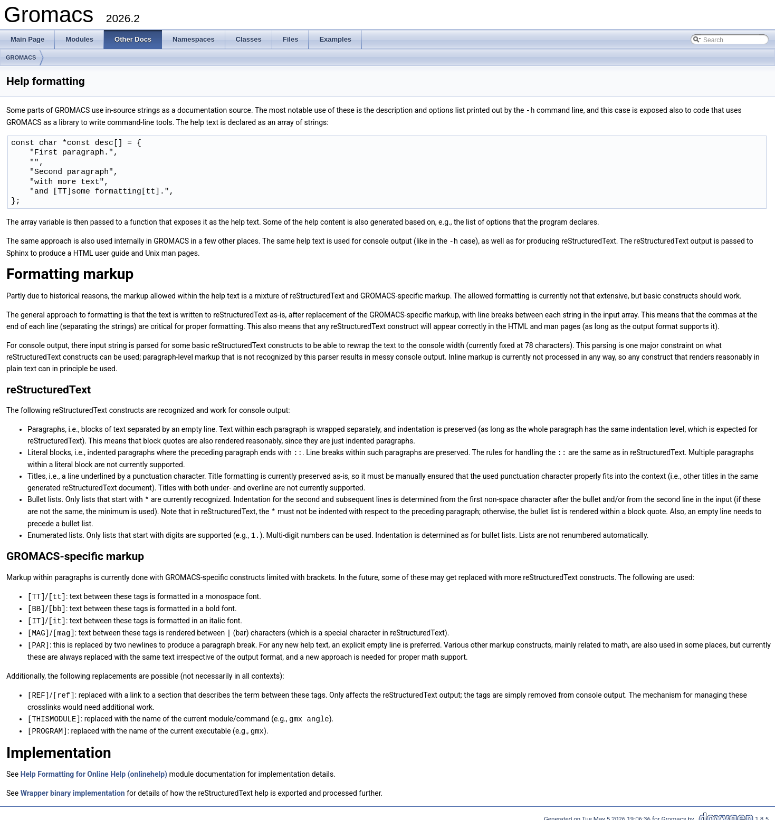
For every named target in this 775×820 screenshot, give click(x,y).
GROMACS (21, 57)
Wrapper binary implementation (73, 786)
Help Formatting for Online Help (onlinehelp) (94, 767)
